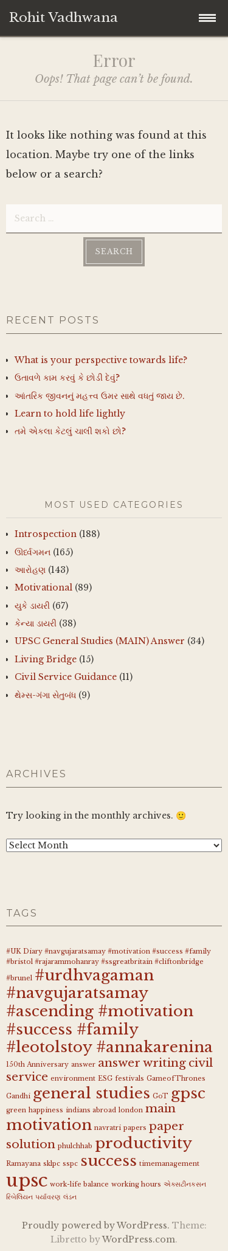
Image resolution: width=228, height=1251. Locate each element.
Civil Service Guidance (66, 676)
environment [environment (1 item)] (72, 1079)
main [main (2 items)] (160, 1108)
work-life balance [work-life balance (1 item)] (79, 1184)
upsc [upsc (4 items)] (26, 1180)
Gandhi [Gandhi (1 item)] (18, 1096)
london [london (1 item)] (131, 1110)
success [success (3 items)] (108, 1160)
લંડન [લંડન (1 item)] (70, 1197)
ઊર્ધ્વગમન (32, 552)
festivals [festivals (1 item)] (129, 1079)
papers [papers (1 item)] (135, 1128)
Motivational (43, 587)
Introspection (46, 533)
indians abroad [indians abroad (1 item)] (91, 1110)
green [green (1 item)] (16, 1110)
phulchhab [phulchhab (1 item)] (75, 1146)
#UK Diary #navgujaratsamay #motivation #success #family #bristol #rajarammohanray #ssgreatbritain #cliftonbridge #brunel (108, 965)
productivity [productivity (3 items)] (143, 1143)
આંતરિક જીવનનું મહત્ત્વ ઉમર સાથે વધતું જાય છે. (100, 395)
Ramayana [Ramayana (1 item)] (23, 1164)
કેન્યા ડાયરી (36, 623)
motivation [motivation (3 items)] (49, 1124)
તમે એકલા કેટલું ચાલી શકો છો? (70, 431)
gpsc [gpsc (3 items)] (188, 1093)
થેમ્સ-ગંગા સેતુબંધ (45, 695)
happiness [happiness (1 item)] (46, 1110)
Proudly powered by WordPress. (96, 1225)
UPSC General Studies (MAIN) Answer (100, 641)
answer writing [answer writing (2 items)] (142, 1063)
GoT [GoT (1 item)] (160, 1096)
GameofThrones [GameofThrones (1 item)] (176, 1079)
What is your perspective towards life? (101, 360)
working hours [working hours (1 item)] (136, 1184)
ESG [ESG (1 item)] (105, 1079)
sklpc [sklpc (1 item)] (51, 1164)
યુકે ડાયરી (32, 605)
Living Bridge (46, 659)
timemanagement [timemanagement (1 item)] (169, 1164)
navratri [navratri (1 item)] (107, 1128)
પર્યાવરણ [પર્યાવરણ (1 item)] (48, 1197)
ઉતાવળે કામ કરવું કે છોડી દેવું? (67, 377)
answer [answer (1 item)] (83, 1065)
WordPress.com (138, 1239)
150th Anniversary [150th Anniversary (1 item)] (37, 1065)
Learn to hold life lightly (70, 413)
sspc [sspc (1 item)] (70, 1164)
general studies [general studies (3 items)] (91, 1093)
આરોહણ (30, 569)
